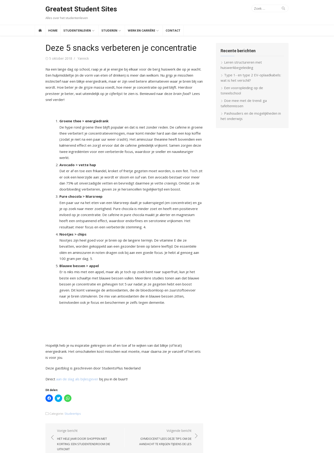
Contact (173, 30)
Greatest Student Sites (70, 9)
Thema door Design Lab (146, 443)
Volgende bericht (160, 413)
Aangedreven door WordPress (104, 443)
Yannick (72, 58)
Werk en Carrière (141, 30)
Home (53, 30)
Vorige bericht (81, 413)
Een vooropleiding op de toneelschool (258, 87)
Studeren (109, 30)
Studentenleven (77, 30)
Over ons (275, 443)
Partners (292, 443)
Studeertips (62, 389)
